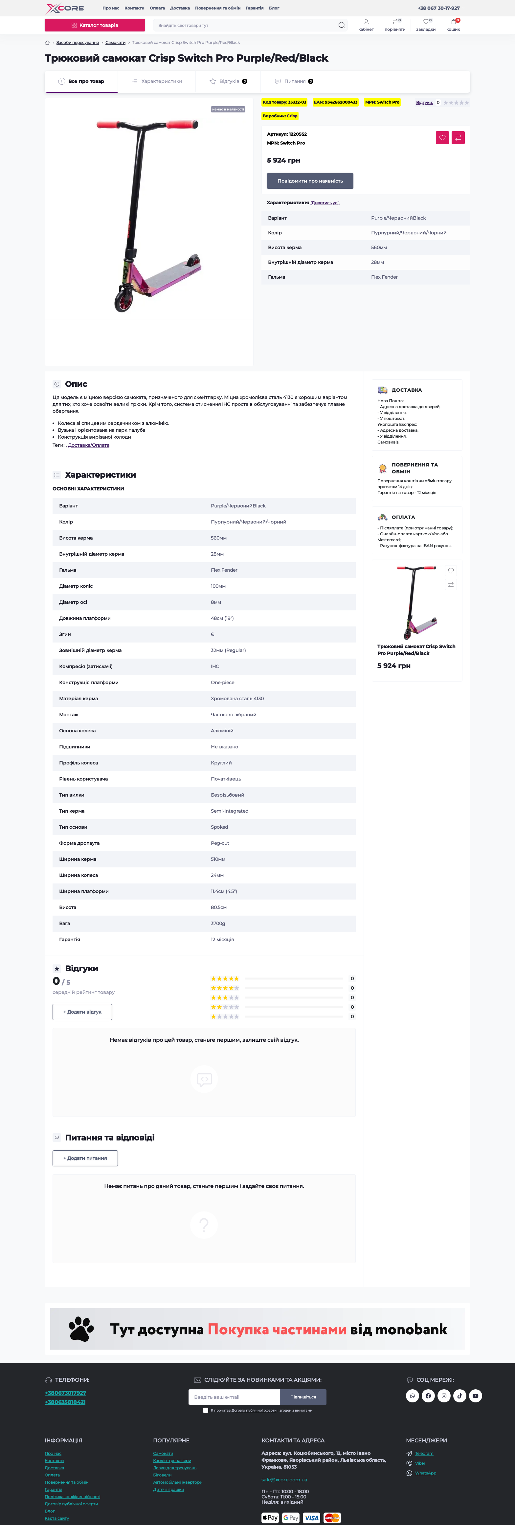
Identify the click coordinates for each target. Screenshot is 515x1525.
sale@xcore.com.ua (284, 1480)
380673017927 (412, 1395)
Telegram (424, 1453)
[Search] (342, 25)
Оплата (157, 8)
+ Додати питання (85, 1158)
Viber (420, 1463)
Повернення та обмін (217, 8)
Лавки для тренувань (174, 1467)
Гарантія (255, 8)
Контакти (134, 8)
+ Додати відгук (82, 1012)
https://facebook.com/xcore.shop (428, 1395)
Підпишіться (303, 1397)
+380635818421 (65, 1402)
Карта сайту (57, 1518)
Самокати (115, 42)
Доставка (180, 8)
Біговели (162, 1475)
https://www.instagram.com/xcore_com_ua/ (444, 1395)
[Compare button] (458, 137)
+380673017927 (65, 1393)
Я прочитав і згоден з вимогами (261, 1410)
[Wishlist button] (442, 137)
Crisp (292, 115)
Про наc (110, 8)
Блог (274, 8)
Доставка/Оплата (88, 445)
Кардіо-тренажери (172, 1460)
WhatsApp (425, 1473)
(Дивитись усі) (325, 202)
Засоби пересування (77, 42)
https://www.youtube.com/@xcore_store (476, 1395)
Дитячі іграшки (168, 1489)
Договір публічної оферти (254, 1410)
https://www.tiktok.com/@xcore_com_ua (460, 1395)
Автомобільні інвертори (177, 1482)
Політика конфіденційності (72, 1496)
